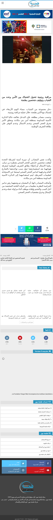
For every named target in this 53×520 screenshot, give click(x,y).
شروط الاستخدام (45, 439)
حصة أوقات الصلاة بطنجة (44, 408)
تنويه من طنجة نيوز (45, 450)
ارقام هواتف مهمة (46, 419)
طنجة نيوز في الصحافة (44, 447)
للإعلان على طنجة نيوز (44, 454)
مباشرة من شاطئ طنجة (44, 423)
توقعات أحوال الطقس (44, 415)
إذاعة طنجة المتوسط (45, 426)
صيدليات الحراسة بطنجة (44, 412)
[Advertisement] (26, 78)
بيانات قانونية (46, 443)
